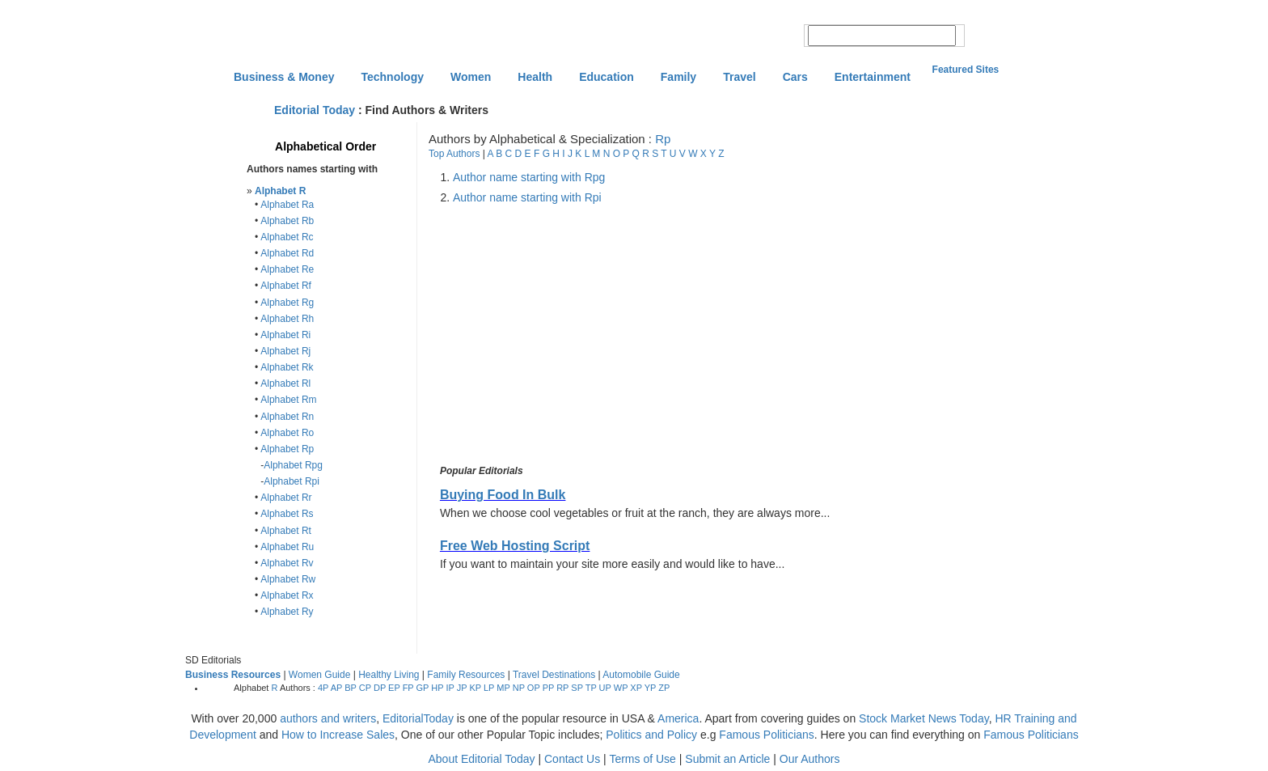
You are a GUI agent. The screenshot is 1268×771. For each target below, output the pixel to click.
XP (635, 688)
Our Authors (810, 758)
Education (606, 76)
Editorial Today (314, 110)
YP (650, 688)
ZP (664, 688)
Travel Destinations (554, 674)
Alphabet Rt (285, 530)
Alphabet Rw (287, 579)
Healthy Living (388, 674)
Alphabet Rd (287, 253)
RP (562, 688)
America (678, 718)
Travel (739, 76)
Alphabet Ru (287, 547)
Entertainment (873, 76)
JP (462, 688)
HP (437, 688)
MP (503, 688)
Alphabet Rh (287, 318)
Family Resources (466, 674)
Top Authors (454, 153)
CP (365, 688)
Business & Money (284, 76)
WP (621, 688)
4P (323, 688)
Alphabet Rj (285, 351)
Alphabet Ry (286, 611)
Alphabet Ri (285, 335)
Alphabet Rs (286, 513)
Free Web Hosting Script (515, 546)
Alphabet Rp (287, 449)
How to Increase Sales (338, 734)
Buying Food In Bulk (503, 495)
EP (393, 688)
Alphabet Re (287, 269)
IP (450, 688)
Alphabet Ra (287, 204)
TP (591, 688)
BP (350, 688)
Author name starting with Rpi (527, 197)
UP (605, 688)
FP (408, 688)
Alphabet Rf (285, 285)
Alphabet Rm (288, 399)
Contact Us (572, 758)
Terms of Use (642, 758)
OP (533, 688)
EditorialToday (418, 718)
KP (474, 688)
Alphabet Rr (285, 497)
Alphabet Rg (287, 302)
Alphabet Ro (287, 432)
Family (678, 76)
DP (380, 688)
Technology (392, 76)
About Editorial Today (482, 758)
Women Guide (319, 674)
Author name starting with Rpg (529, 177)
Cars (795, 76)
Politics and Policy (653, 734)
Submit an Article (727, 758)
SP (576, 688)
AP (336, 688)
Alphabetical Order (325, 146)
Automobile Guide (640, 674)
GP (422, 688)
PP (548, 688)
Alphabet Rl (285, 383)
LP (489, 688)
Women (470, 76)
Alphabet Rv (286, 563)
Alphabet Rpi (291, 481)
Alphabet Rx (286, 595)
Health (535, 76)
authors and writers (328, 718)
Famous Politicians (766, 734)
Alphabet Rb (287, 221)
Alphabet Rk (286, 367)
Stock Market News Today (924, 718)
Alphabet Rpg (293, 465)
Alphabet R (280, 191)
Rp (662, 139)
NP (519, 688)
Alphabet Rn (287, 416)
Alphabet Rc (286, 237)
